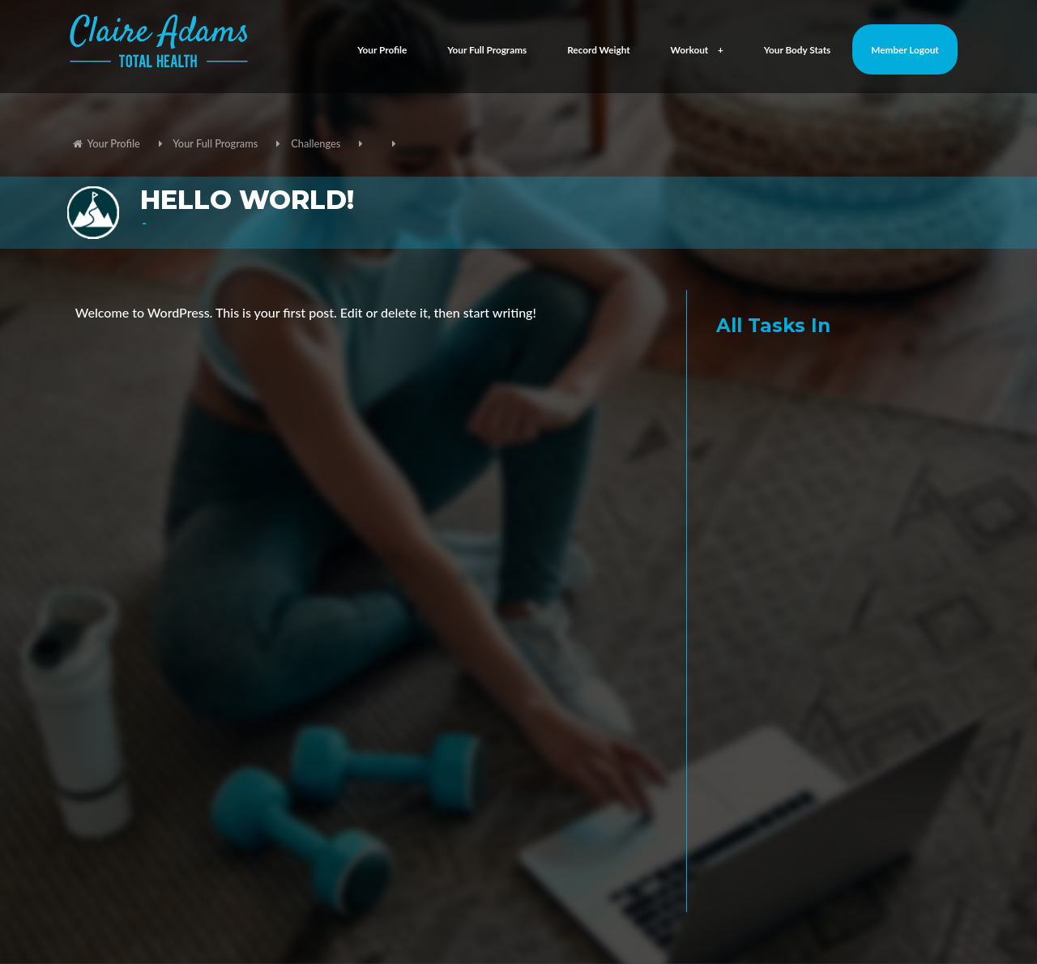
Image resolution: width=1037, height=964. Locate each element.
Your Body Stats (797, 50)
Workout (697, 50)
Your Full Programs (487, 50)
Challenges (315, 143)
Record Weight (598, 50)
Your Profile (382, 50)
